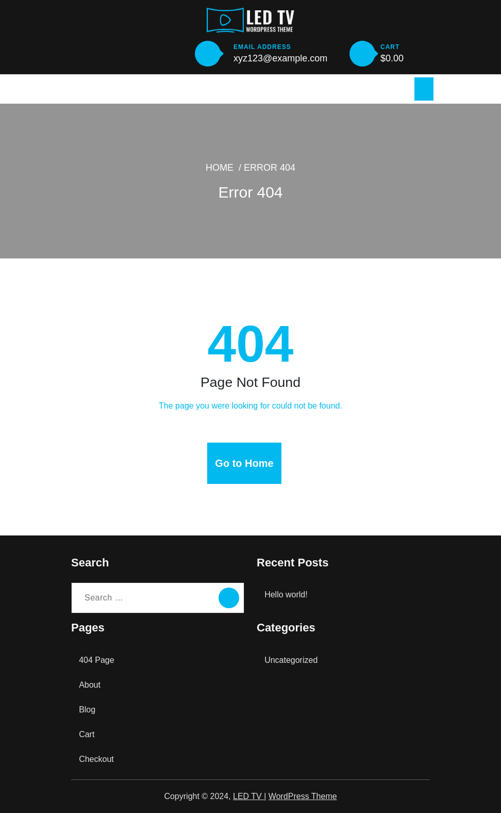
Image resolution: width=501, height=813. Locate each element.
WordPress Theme (301, 796)
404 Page (96, 660)
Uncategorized (290, 660)
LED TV (249, 796)
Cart (86, 734)
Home (223, 167)
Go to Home (244, 463)
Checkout (96, 759)
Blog (87, 709)
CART (389, 47)
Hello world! (285, 594)
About (90, 685)
